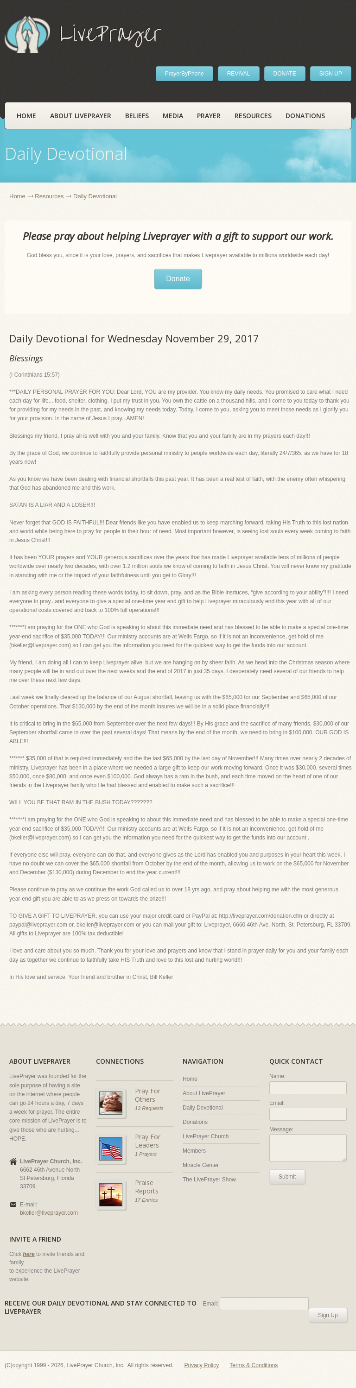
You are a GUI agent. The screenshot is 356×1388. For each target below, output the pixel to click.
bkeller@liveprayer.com (49, 1213)
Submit (287, 1176)
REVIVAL (238, 73)
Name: (277, 1076)
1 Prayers (146, 1154)
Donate (178, 279)
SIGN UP (330, 73)
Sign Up (328, 1315)
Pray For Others (147, 1095)
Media (173, 115)
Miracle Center (201, 1165)
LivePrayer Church (206, 1136)
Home (26, 115)
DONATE (284, 73)
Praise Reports (147, 1186)
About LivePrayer (80, 115)
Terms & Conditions (253, 1365)
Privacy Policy (201, 1365)
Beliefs (137, 115)
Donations (305, 115)
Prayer (209, 115)
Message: (281, 1129)
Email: (277, 1103)
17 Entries (146, 1200)
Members (194, 1151)
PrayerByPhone (184, 73)
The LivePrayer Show (209, 1179)
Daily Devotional (203, 1107)
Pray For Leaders (147, 1140)
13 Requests (149, 1108)
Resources (253, 115)
